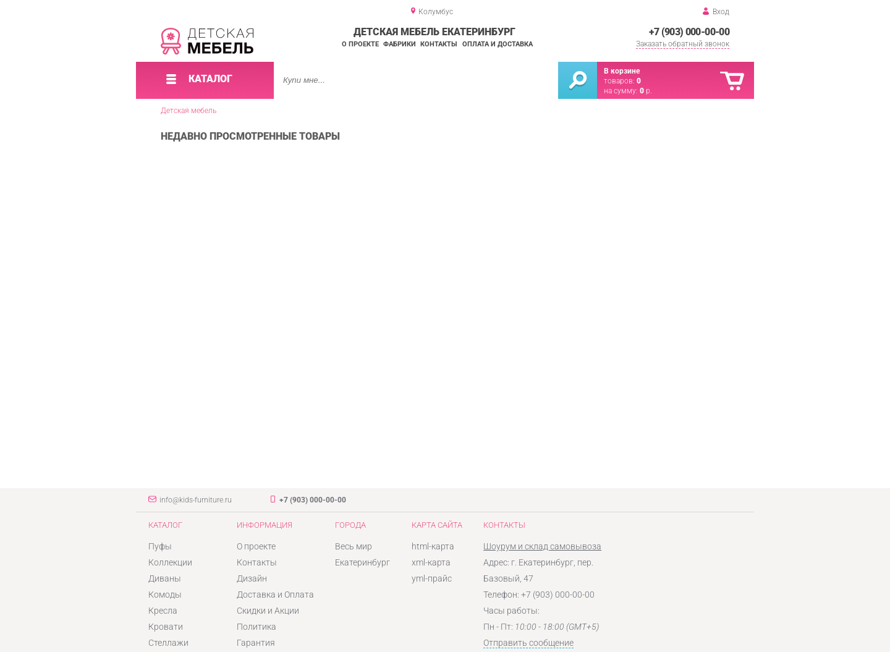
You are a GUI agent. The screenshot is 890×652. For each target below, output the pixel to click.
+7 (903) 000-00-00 (689, 32)
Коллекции (170, 562)
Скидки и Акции (268, 611)
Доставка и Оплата (275, 594)
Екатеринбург (362, 562)
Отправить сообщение (528, 643)
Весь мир (353, 546)
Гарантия (256, 643)
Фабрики (399, 44)
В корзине (622, 71)
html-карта (433, 546)
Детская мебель (188, 110)
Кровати (165, 627)
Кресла (162, 611)
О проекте (360, 44)
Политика (256, 627)
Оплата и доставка (497, 44)
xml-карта (431, 562)
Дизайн (252, 578)
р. (646, 91)
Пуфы (160, 546)
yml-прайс (432, 578)
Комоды (165, 594)
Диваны (164, 578)
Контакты (438, 44)
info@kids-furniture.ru (195, 500)
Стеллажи (168, 643)
